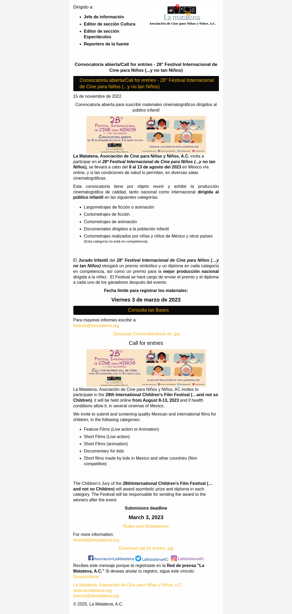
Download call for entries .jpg (146, 548)
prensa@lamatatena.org (96, 596)
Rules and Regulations (146, 526)
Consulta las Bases (148, 310)
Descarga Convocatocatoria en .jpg (146, 334)
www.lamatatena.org (92, 590)
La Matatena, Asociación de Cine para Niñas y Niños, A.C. (128, 585)
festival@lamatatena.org (96, 325)
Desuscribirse (86, 576)
